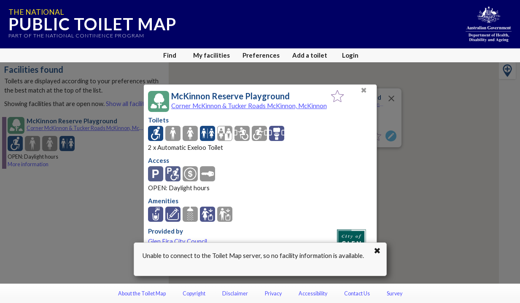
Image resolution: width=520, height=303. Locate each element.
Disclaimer (235, 293)
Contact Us (357, 293)
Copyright (194, 293)
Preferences (261, 55)
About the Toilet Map (142, 293)
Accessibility (313, 293)
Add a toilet (309, 55)
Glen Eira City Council (177, 241)
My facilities (211, 55)
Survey (394, 293)
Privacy (273, 293)
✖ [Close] (364, 90)
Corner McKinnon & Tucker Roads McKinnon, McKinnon (249, 105)
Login (350, 55)
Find (169, 55)
